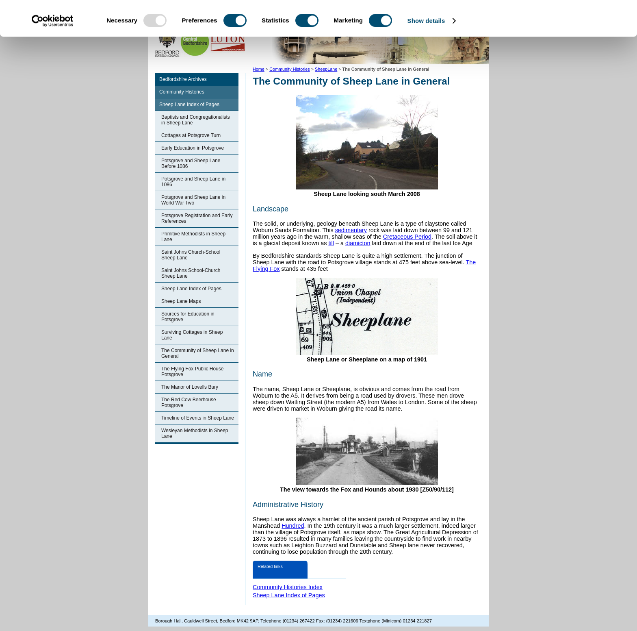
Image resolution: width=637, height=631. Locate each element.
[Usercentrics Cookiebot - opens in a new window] (52, 56)
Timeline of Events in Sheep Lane (197, 418)
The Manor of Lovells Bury (189, 387)
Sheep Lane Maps (181, 301)
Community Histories (181, 92)
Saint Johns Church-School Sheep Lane (190, 255)
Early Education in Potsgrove (192, 148)
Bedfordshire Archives (183, 79)
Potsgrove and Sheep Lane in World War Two (193, 200)
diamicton (357, 243)
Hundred (293, 525)
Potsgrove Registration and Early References (196, 218)
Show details (426, 55)
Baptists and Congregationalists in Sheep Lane (195, 120)
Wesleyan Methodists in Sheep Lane (194, 433)
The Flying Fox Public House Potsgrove (192, 371)
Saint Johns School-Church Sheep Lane (190, 273)
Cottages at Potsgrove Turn (191, 135)
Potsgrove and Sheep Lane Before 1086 (190, 163)
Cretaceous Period (407, 236)
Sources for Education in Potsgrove (187, 316)
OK (569, 20)
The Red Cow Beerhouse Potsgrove (188, 402)
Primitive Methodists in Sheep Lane (193, 236)
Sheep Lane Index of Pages (189, 104)
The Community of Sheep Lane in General (197, 353)
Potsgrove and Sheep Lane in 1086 (193, 181)
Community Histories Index (288, 587)
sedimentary (351, 230)
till (331, 243)
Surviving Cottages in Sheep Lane (192, 335)
